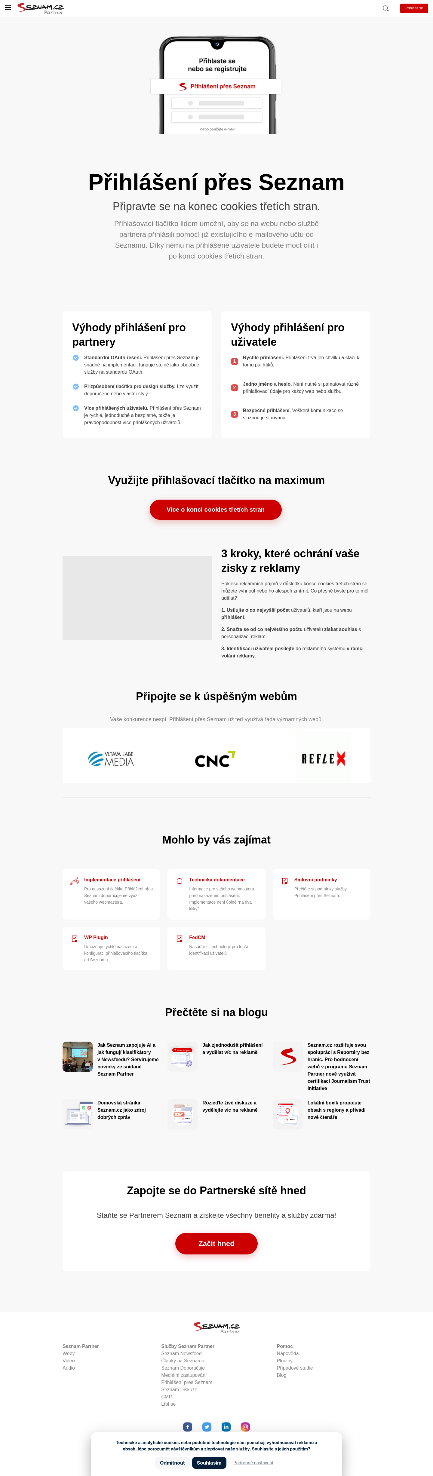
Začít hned (216, 1245)
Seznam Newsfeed (181, 1355)
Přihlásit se (414, 8)
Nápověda (288, 1355)
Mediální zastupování (184, 1376)
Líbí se (168, 1405)
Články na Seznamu (182, 1362)
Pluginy (285, 1362)
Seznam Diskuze (179, 1391)
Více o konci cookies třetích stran (215, 510)
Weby (69, 1355)
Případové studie (295, 1369)
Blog (282, 1376)
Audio (69, 1369)
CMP (166, 1398)
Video (69, 1362)
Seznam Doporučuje (183, 1369)
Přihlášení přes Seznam (186, 1383)
